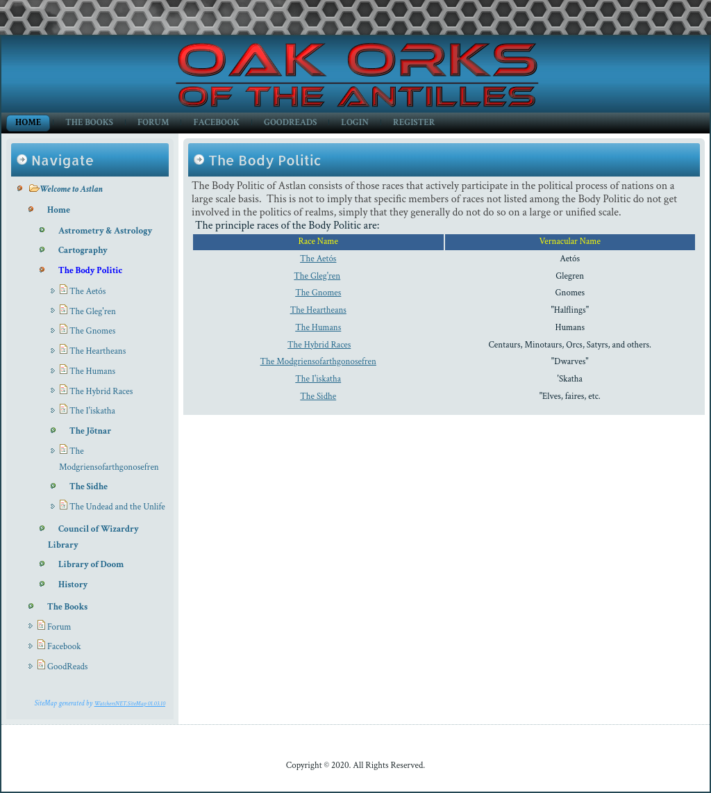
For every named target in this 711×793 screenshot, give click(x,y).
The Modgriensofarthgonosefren (318, 362)
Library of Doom (91, 565)
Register (414, 123)
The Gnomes (92, 331)
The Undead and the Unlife (117, 507)
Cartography (83, 250)
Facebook (216, 123)
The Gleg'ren (92, 312)
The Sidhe (88, 487)
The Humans (92, 371)
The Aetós (87, 291)
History (72, 585)
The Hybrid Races (101, 392)
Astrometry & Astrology (105, 231)
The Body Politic (90, 271)
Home (28, 123)
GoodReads (290, 123)
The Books (89, 123)
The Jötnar (90, 431)
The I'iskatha (92, 411)
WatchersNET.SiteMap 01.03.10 (129, 703)
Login (355, 123)
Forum (153, 123)
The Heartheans (97, 351)
